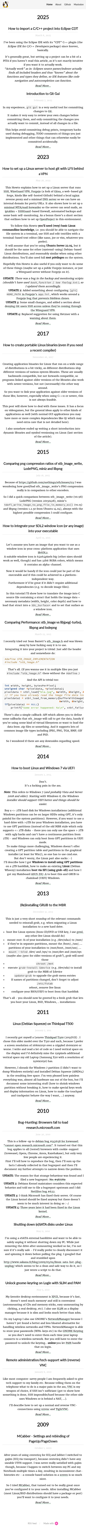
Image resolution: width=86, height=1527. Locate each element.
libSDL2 (43, 552)
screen (64, 1473)
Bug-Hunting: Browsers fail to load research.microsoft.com (43, 1123)
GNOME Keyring (73, 1329)
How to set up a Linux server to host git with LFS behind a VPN (43, 171)
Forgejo (36, 191)
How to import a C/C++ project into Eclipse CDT (43, 28)
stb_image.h (55, 641)
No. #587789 (57, 1178)
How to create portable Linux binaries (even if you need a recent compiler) (43, 347)
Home (49, 4)
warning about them (43, 318)
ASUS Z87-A (39, 872)
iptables (10, 211)
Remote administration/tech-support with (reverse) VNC (43, 1361)
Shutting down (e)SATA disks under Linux (43, 1223)
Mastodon (79, 4)
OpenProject (47, 219)
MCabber (24, 1483)
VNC (70, 1385)
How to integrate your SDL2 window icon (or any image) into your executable (43, 528)
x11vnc (45, 1407)
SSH (6, 191)
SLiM (60, 1307)
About (58, 4)
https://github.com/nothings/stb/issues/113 (46, 482)
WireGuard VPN (20, 191)
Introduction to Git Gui (43, 94)
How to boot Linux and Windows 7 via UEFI (43, 766)
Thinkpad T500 (54, 1035)
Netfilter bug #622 (43, 1189)
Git (50, 111)
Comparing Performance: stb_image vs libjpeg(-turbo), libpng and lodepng (43, 624)
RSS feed (32, 1521)
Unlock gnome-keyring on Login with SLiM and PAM (43, 1281)
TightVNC (62, 1407)
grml (80, 930)
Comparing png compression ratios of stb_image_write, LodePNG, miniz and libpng (43, 466)
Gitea (57, 191)
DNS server (49, 199)
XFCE (55, 1295)
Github (67, 4)
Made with (50, 1521)
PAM (68, 1341)
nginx (75, 195)
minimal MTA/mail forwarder (22, 207)
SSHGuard (24, 211)
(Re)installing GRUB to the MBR (43, 903)
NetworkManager (59, 1317)
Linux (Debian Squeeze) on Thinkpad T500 (43, 1022)
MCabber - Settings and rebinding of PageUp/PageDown (43, 1437)
